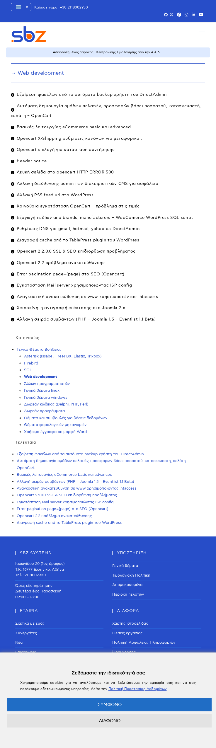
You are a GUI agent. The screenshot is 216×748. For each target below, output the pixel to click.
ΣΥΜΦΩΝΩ (110, 704)
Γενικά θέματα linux (41, 390)
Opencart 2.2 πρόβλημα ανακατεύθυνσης (61, 262)
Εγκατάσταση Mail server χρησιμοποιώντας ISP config (74, 285)
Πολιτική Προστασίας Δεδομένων (137, 689)
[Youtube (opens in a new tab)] (201, 15)
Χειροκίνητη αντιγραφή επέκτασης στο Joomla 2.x (71, 307)
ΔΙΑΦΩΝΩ (109, 720)
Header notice (32, 161)
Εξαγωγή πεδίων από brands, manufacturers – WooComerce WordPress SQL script (105, 217)
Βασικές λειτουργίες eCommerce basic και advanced (74, 127)
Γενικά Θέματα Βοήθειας (39, 349)
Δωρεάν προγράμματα (44, 411)
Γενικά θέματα (125, 565)
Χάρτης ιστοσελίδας (130, 623)
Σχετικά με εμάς (30, 623)
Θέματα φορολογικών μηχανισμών (55, 424)
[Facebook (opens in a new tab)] (179, 15)
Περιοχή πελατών (128, 594)
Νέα (19, 642)
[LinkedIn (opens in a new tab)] (193, 15)
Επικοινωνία (25, 652)
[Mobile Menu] (202, 34)
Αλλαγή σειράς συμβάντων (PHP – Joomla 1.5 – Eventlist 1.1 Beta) (86, 319)
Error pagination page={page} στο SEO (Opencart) (71, 274)
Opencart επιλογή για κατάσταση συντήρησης (66, 149)
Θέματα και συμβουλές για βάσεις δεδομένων (65, 418)
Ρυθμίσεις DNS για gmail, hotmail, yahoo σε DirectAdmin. (79, 228)
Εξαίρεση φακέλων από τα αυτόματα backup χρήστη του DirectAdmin (92, 94)
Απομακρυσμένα (127, 584)
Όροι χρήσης (124, 652)
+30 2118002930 (74, 7)
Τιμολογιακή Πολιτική (131, 575)
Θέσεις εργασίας (127, 633)
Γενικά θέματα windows (45, 397)
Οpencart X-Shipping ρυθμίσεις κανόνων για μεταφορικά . (79, 138)
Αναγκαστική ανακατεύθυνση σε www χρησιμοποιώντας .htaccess (87, 296)
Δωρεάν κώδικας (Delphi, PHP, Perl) (56, 404)
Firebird (31, 363)
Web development (40, 376)
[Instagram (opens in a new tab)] (186, 15)
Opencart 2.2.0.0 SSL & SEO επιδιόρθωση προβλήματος (76, 251)
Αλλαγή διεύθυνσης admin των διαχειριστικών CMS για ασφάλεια (87, 183)
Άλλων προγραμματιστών (47, 383)
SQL (28, 370)
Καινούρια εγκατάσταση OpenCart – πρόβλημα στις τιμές (78, 206)
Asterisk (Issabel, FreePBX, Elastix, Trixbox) (62, 356)
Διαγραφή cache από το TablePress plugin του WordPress (78, 240)
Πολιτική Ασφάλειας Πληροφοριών (143, 642)
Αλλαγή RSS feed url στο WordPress (55, 194)
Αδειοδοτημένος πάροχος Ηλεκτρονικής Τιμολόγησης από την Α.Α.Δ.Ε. (108, 52)
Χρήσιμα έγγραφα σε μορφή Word (55, 432)
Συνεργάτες (26, 633)
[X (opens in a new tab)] (171, 15)
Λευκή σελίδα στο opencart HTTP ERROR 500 (65, 172)
